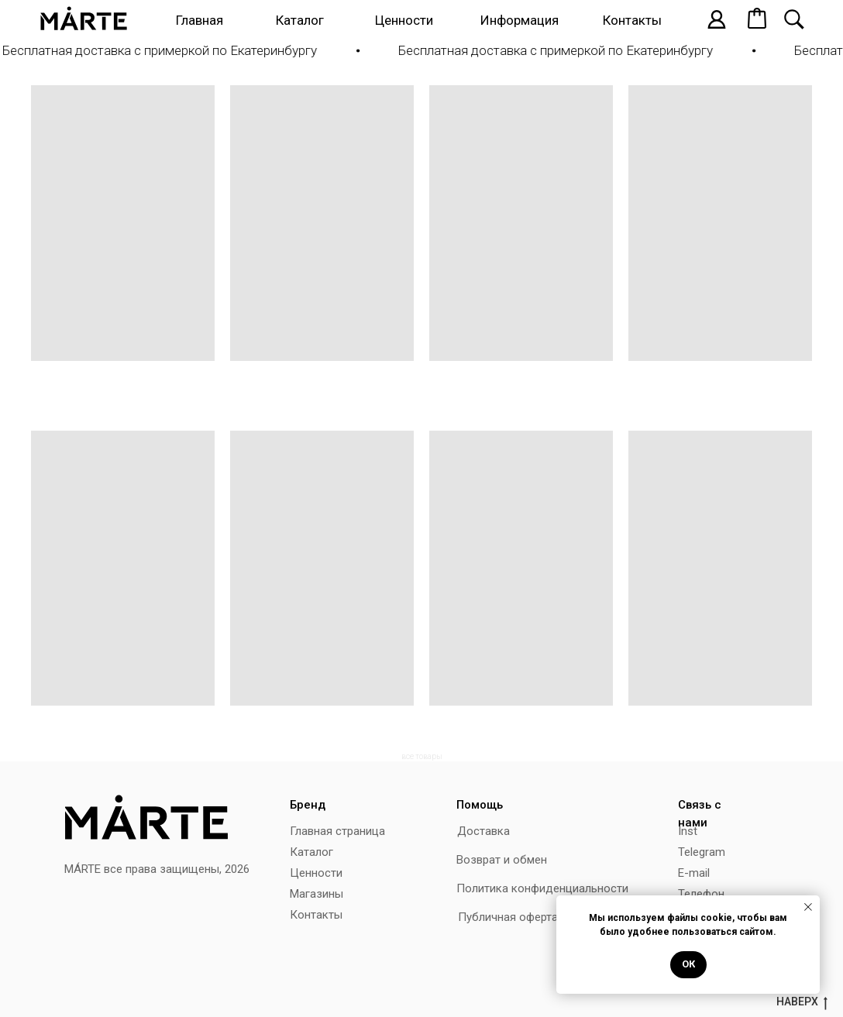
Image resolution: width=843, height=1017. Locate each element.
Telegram (701, 852)
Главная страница (337, 831)
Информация (519, 20)
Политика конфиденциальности (542, 888)
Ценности (404, 20)
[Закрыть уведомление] (808, 907)
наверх (802, 1002)
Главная (199, 20)
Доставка (483, 831)
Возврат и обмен (501, 860)
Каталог (300, 20)
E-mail (694, 873)
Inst (687, 831)
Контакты (632, 20)
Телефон (701, 894)
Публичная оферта (508, 917)
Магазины (316, 894)
